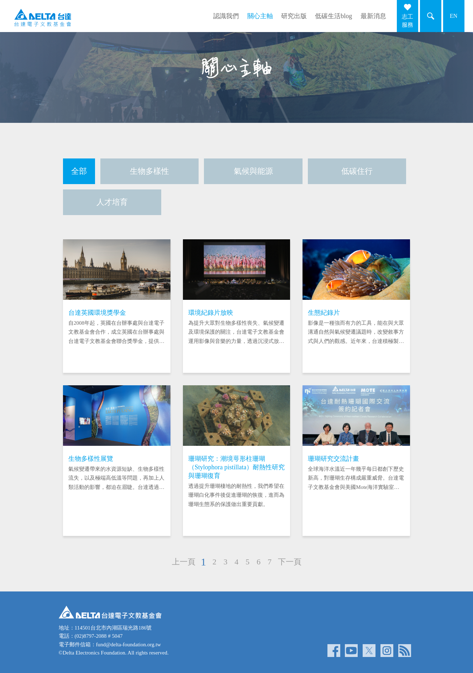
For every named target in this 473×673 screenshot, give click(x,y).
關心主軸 (260, 16)
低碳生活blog (333, 16)
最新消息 (373, 16)
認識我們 (226, 16)
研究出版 (294, 16)
